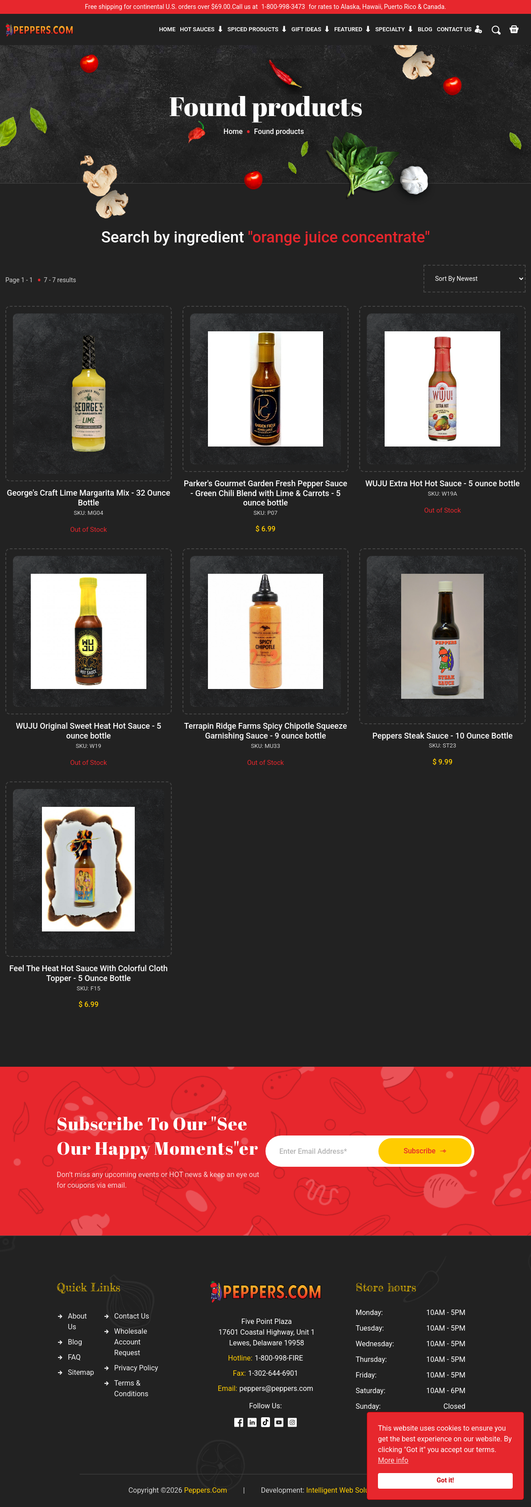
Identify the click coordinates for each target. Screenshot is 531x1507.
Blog (425, 29)
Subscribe (425, 1151)
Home (167, 29)
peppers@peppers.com (276, 1388)
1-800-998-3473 (283, 6)
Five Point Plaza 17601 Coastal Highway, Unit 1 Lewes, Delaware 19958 (266, 1332)
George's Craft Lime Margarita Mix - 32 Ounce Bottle (88, 497)
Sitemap (81, 1372)
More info (393, 1460)
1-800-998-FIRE (279, 1358)
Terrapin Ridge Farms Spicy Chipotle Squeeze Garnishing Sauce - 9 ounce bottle (265, 730)
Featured (348, 29)
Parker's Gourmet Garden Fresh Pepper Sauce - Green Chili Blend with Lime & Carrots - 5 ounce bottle (266, 493)
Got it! (445, 1480)
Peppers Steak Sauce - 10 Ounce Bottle (442, 735)
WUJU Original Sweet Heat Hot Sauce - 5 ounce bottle (88, 730)
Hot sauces (197, 29)
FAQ (74, 1357)
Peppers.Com (205, 1490)
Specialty (390, 29)
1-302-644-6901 (273, 1373)
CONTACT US (454, 29)
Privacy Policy (136, 1368)
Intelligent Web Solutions (345, 1490)
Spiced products (253, 29)
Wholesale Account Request (130, 1342)
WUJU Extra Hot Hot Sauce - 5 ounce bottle (442, 483)
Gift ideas (306, 29)
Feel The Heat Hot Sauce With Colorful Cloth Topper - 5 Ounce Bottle (88, 973)
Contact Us (131, 1316)
